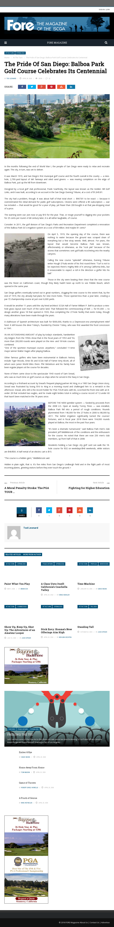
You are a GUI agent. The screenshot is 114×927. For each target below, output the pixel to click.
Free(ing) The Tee (20, 734)
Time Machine (86, 583)
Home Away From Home (31, 767)
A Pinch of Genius (28, 798)
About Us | (85, 922)
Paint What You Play (17, 583)
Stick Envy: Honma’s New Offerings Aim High (56, 631)
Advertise (105, 922)
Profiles (94, 564)
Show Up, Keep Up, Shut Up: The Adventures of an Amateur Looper (19, 630)
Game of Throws (27, 782)
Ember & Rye (25, 752)
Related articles (13, 554)
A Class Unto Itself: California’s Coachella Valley (54, 586)
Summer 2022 (22, 607)
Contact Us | (95, 922)
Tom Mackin (25, 772)
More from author (32, 554)
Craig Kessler (64, 595)
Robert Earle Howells (29, 788)
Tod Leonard (11, 78)
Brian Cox (24, 589)
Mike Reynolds (26, 803)
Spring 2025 (22, 564)
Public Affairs (48, 564)
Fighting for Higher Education (89, 488)
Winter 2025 (104, 564)
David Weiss (102, 589)
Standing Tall (85, 626)
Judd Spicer (26, 638)
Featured (11, 729)
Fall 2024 (94, 607)
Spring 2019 (20, 53)
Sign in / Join (104, 9)
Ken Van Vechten (65, 637)
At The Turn (10, 53)
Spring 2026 (34, 729)
